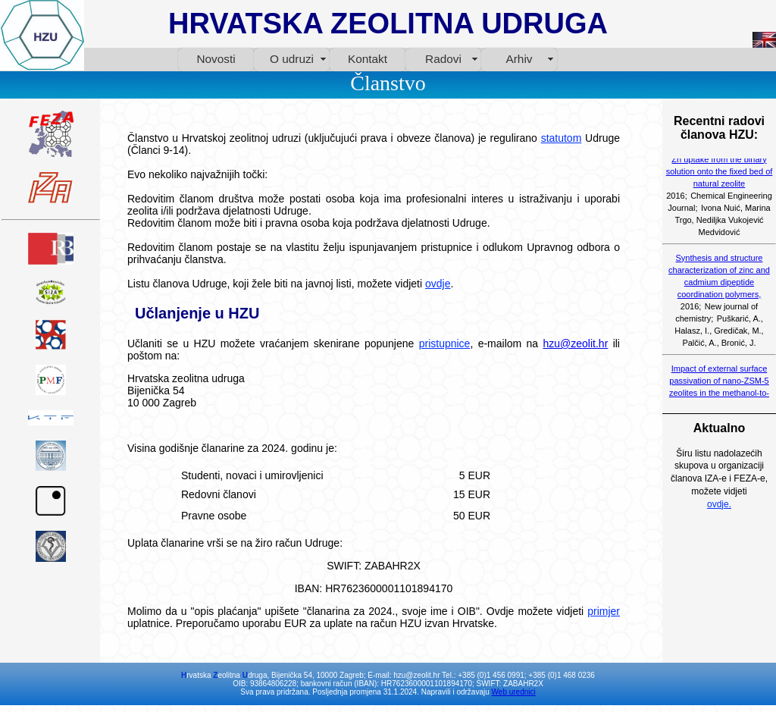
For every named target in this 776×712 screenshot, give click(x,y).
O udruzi (292, 58)
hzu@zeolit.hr (575, 343)
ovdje (437, 284)
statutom (561, 138)
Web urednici (514, 692)
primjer (603, 611)
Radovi (443, 58)
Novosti (215, 58)
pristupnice (445, 343)
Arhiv (519, 58)
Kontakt (367, 58)
